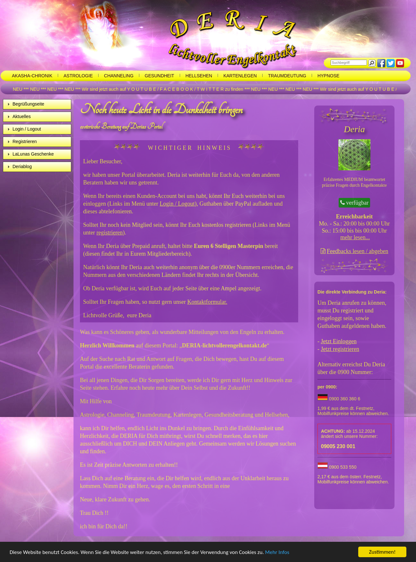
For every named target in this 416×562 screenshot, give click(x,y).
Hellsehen (199, 75)
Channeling (119, 75)
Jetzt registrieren (340, 349)
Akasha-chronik (32, 75)
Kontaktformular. (207, 302)
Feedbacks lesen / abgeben (357, 251)
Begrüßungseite (28, 103)
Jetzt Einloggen (339, 341)
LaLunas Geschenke (33, 154)
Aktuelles (22, 116)
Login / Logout (27, 129)
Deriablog (22, 166)
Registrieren (25, 141)
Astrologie (78, 75)
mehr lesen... (355, 237)
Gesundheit (159, 75)
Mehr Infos (277, 552)
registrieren (109, 232)
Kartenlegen (240, 75)
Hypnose (328, 75)
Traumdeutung (287, 75)
